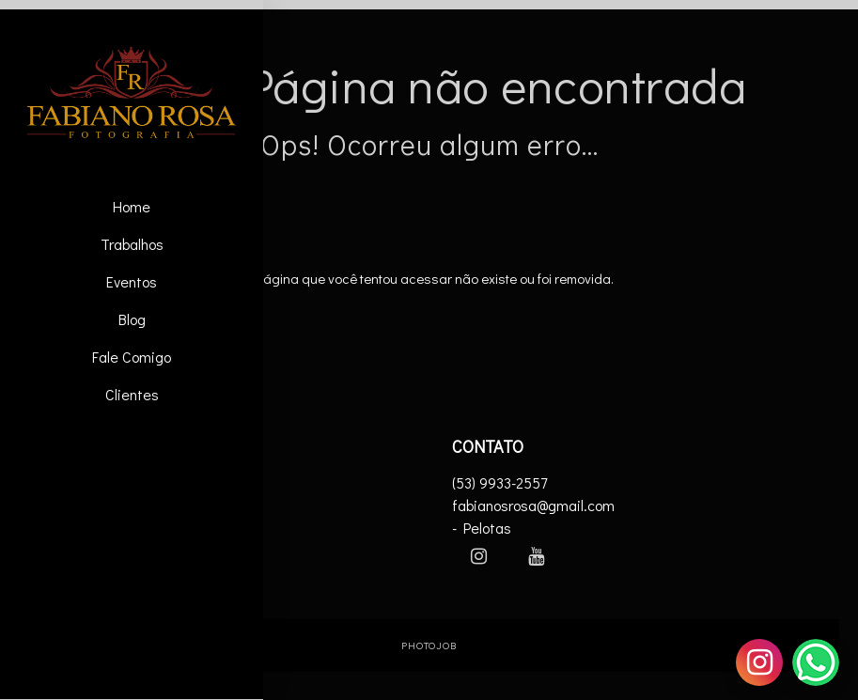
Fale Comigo (131, 356)
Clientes (132, 394)
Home (131, 206)
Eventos (131, 281)
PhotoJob (429, 645)
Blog (132, 319)
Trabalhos (132, 244)
